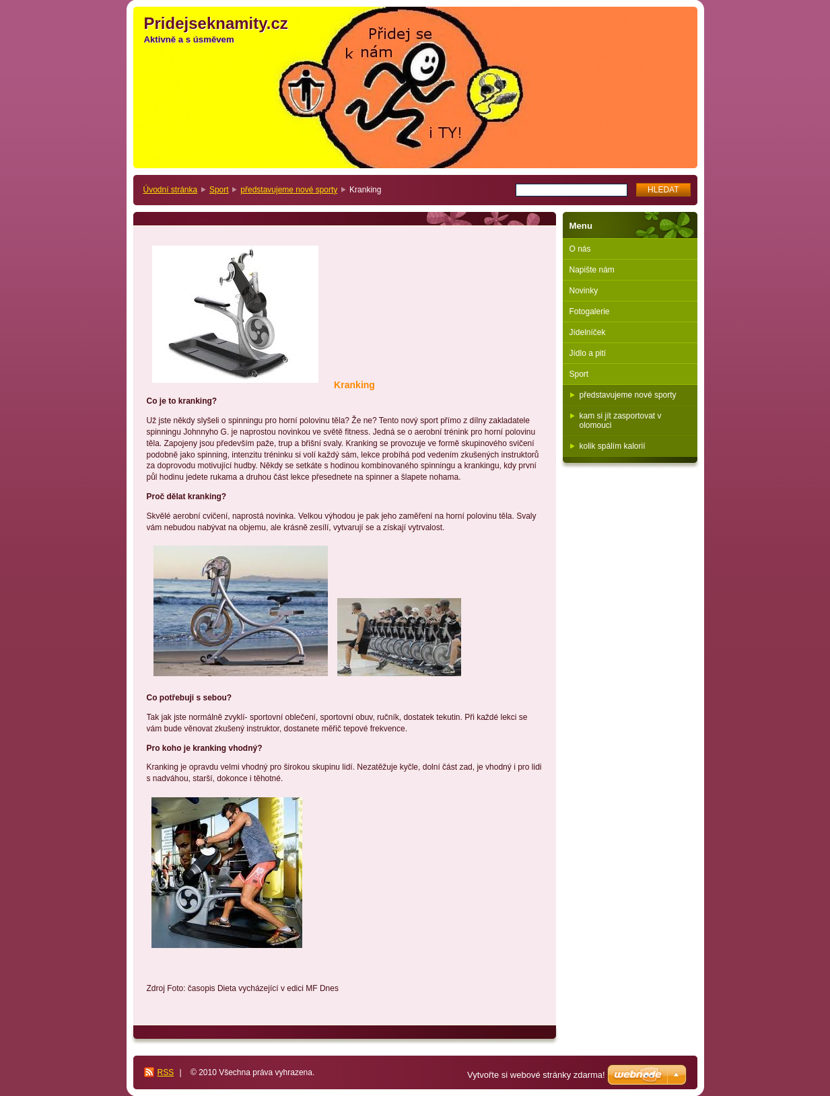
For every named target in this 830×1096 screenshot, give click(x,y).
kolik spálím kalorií (613, 446)
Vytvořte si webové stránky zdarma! (536, 1075)
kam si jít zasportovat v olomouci (621, 420)
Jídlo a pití (588, 353)
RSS (166, 1072)
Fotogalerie (589, 311)
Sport (219, 189)
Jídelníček (587, 332)
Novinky (583, 290)
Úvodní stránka (170, 189)
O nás (580, 249)
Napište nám (592, 270)
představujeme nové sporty (288, 189)
